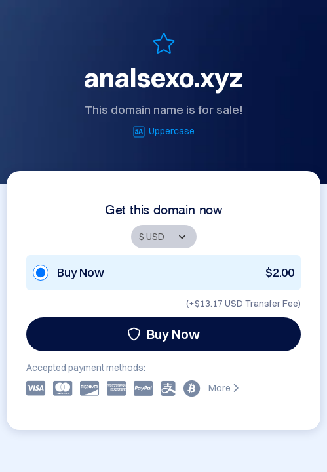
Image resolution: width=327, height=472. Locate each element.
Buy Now (163, 334)
